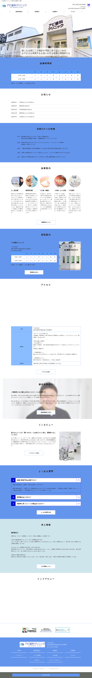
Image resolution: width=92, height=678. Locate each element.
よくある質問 (37, 655)
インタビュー (19, 655)
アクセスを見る (46, 371)
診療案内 (55, 11)
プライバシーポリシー (55, 660)
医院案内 (37, 11)
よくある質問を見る (46, 512)
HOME (19, 650)
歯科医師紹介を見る (46, 412)
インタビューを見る (34, 453)
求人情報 (55, 655)
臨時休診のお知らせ (24, 105)
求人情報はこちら (46, 566)
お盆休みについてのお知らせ (26, 116)
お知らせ (37, 660)
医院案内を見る (34, 272)
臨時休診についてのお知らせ (26, 113)
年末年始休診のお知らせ (25, 109)
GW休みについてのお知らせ (26, 102)
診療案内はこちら (46, 222)
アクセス (73, 11)
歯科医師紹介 (19, 11)
